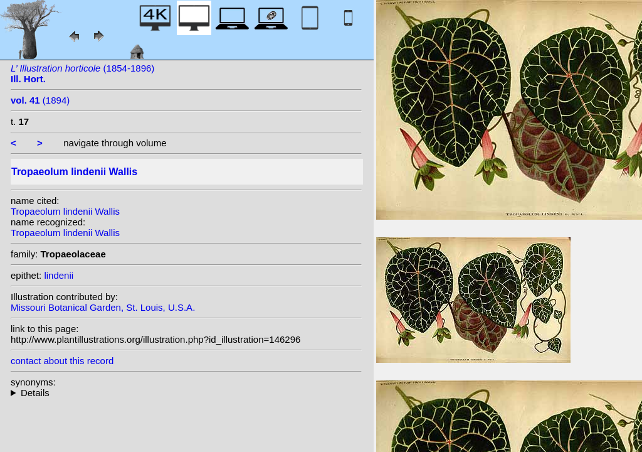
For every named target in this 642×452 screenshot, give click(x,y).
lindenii (58, 275)
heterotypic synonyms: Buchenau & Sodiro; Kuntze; (186, 392)
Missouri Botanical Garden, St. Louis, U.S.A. (103, 307)
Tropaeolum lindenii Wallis (65, 211)
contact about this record (62, 360)
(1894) (40, 100)
